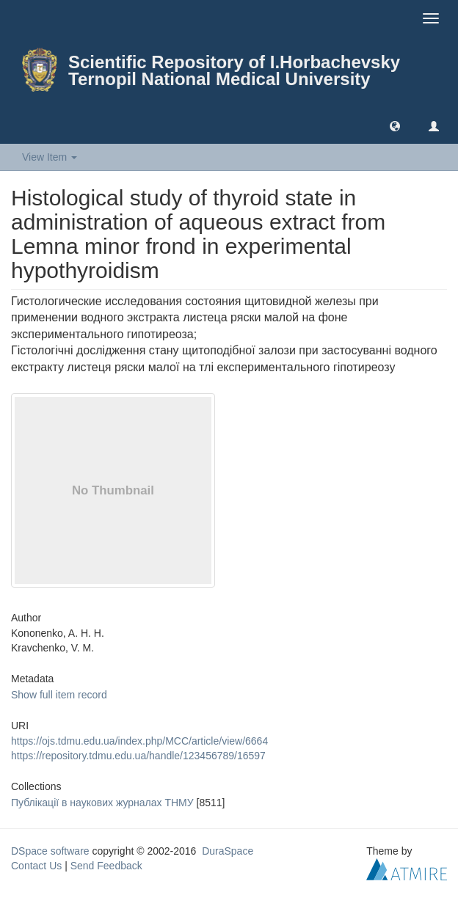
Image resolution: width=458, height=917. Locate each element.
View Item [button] (49, 157)
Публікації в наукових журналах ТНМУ (102, 802)
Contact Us (36, 866)
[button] (395, 125)
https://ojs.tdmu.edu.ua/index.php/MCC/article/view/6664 (139, 741)
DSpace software (50, 851)
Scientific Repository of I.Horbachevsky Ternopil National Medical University (234, 70)
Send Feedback (106, 866)
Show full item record (59, 695)
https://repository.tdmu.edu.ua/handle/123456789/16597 (138, 755)
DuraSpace (227, 851)
